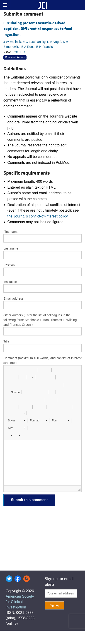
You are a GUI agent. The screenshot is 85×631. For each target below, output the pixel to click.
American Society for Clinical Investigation (20, 601)
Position (9, 265)
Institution (10, 282)
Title (6, 341)
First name (10, 231)
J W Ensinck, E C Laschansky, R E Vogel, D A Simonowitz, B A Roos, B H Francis (35, 44)
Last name (10, 248)
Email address (13, 298)
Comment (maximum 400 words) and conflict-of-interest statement (42, 360)
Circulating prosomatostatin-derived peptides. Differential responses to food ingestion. (37, 29)
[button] (8, 370)
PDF (23, 52)
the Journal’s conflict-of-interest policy (37, 216)
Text (15, 52)
